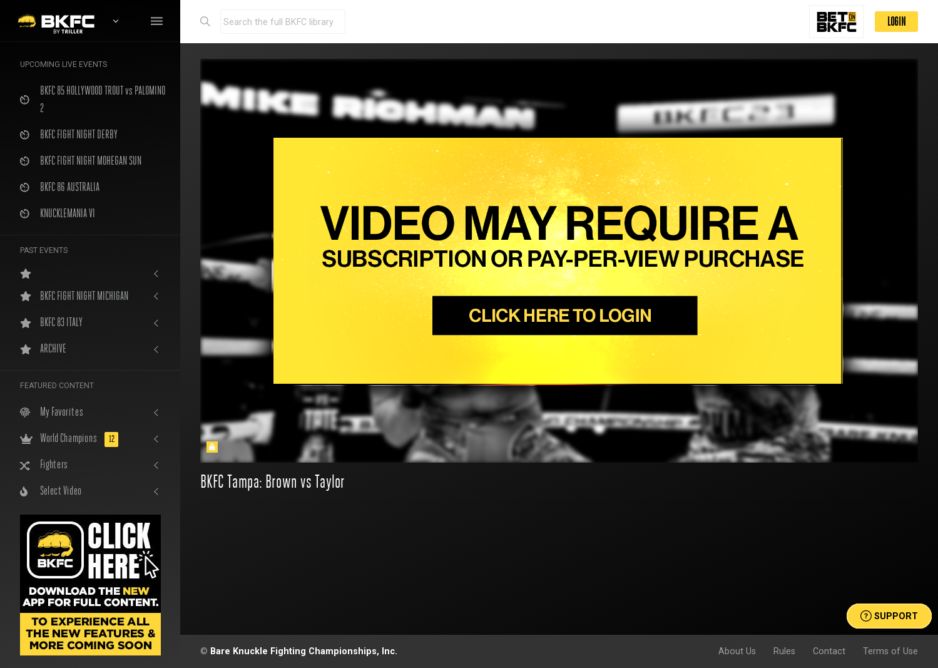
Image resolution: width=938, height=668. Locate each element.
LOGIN (896, 21)
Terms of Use (890, 651)
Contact (829, 651)
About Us (737, 651)
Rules (784, 651)
